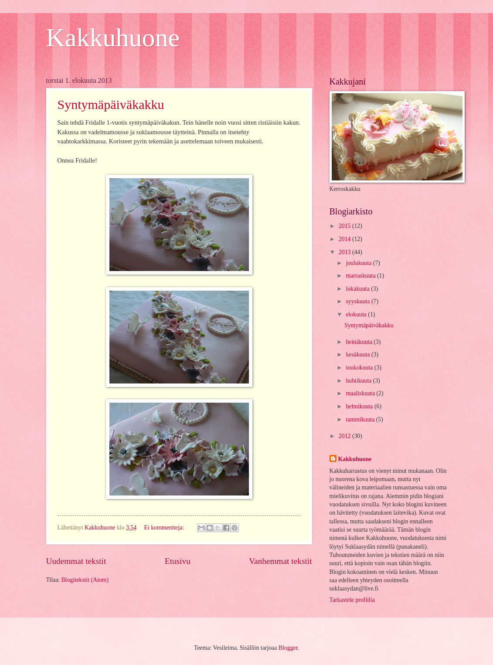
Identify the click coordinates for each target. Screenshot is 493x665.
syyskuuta (358, 301)
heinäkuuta (360, 342)
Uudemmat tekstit (76, 561)
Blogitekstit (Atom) (85, 580)
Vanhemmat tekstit (280, 561)
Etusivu (177, 561)
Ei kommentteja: (164, 527)
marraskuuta (361, 275)
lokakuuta (358, 288)
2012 (345, 436)
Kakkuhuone (113, 37)
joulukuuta (359, 263)
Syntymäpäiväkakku (111, 104)
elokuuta (357, 314)
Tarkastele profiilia (352, 600)
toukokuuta (360, 367)
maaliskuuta (361, 393)
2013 (345, 252)
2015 (345, 226)
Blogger (288, 648)
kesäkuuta (358, 354)
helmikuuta (360, 406)
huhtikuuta (359, 380)
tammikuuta (361, 419)
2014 (345, 239)
